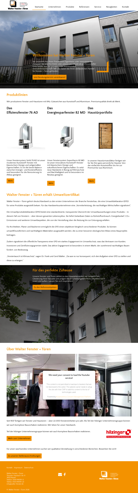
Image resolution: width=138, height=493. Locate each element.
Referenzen (84, 7)
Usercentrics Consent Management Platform (74, 397)
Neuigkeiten (111, 7)
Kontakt (125, 7)
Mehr (10, 181)
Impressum (18, 468)
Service (97, 7)
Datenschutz (28, 468)
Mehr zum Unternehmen (19, 438)
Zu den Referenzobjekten (45, 287)
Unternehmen (54, 7)
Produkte (70, 7)
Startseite (39, 7)
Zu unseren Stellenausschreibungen (24, 456)
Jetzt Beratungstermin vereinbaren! (49, 77)
